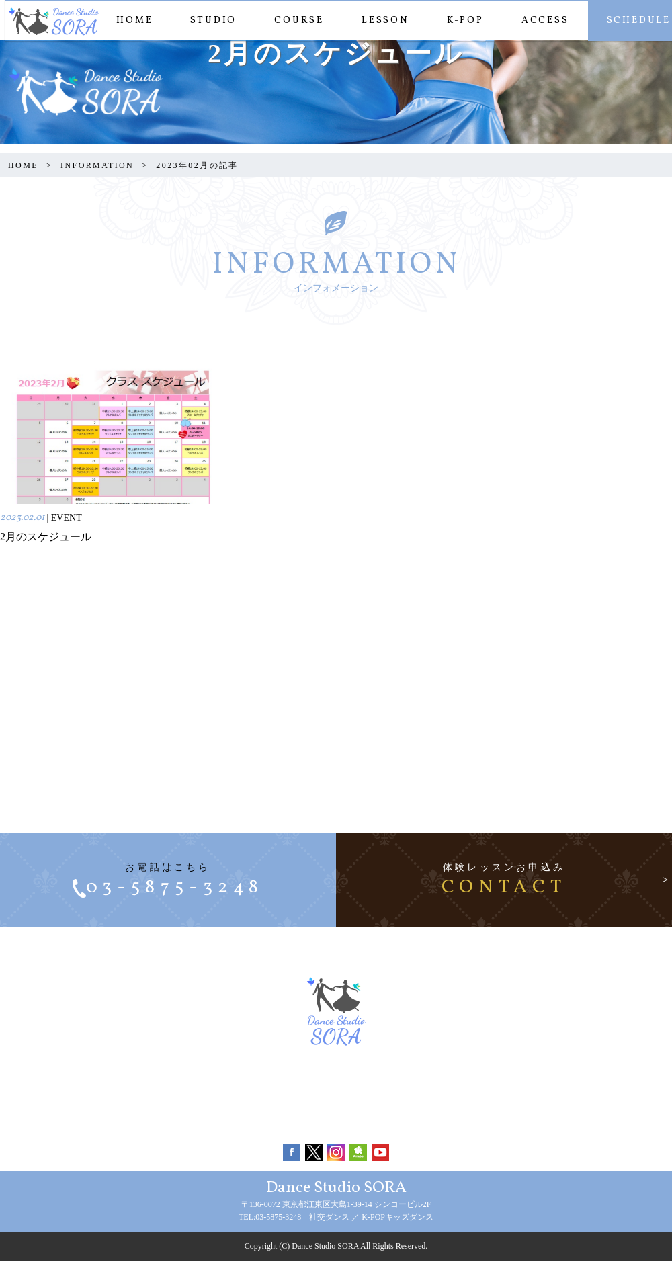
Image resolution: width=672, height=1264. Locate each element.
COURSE (294, 20)
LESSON (380, 20)
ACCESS (540, 20)
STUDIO (208, 20)
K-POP (460, 20)
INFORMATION (97, 165)
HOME (129, 20)
